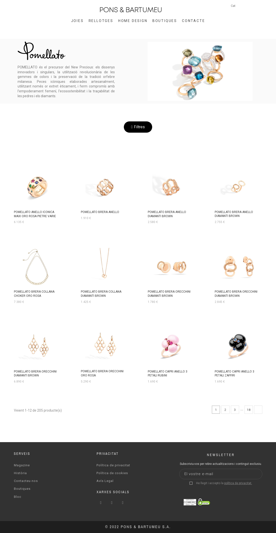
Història (20, 473)
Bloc (17, 496)
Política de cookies (112, 473)
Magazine (22, 465)
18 (249, 409)
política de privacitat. (238, 483)
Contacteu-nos (26, 480)
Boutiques (22, 488)
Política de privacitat (113, 465)
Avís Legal (105, 480)
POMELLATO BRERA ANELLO (100, 212)
